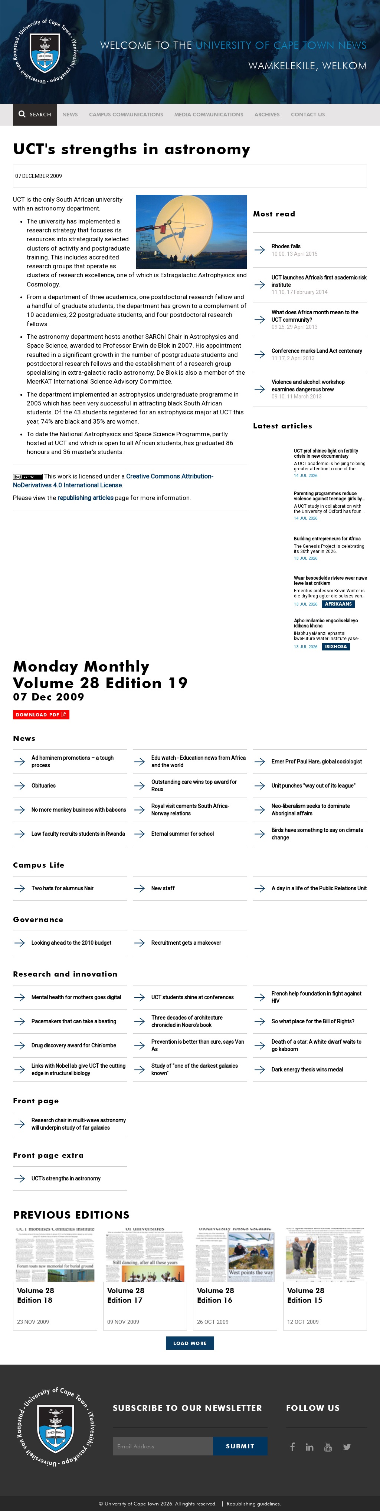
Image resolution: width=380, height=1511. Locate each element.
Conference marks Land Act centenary (317, 351)
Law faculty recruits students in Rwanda (78, 834)
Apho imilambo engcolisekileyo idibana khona (326, 623)
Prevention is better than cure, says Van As (197, 1045)
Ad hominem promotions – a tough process (73, 761)
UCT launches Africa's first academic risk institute (319, 281)
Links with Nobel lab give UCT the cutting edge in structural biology (78, 1069)
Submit (240, 1446)
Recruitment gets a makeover (186, 943)
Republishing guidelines (253, 1504)
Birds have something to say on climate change (317, 834)
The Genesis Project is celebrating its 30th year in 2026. (329, 549)
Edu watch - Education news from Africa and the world (198, 761)
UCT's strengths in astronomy (66, 1179)
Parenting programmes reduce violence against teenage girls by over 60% (328, 496)
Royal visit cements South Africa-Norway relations (190, 809)
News (70, 114)
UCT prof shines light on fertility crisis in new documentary (326, 453)
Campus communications (126, 114)
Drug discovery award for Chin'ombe (74, 1045)
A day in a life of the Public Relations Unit (319, 888)
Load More (190, 1343)
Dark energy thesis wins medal (307, 1070)
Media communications (208, 114)
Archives (267, 114)
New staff (163, 888)
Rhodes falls (286, 246)
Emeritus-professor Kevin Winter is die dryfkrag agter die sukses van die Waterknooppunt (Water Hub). (329, 593)
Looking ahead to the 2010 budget (71, 943)
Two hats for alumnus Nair (63, 888)
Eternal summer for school (182, 834)
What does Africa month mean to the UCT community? (315, 316)
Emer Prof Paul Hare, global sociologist (317, 762)
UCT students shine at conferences (192, 997)
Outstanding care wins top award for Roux (194, 785)
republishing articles (86, 497)
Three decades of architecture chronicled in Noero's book (187, 1021)
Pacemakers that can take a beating (74, 1021)
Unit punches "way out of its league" (314, 786)
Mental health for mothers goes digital (76, 997)
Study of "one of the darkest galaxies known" (194, 1069)
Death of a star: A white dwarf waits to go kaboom (316, 1045)
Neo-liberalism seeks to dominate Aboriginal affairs (311, 809)
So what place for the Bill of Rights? (313, 1021)
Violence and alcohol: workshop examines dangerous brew (308, 385)
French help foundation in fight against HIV (316, 997)
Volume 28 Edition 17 (125, 1295)
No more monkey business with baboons (79, 810)
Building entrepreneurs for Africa (327, 538)
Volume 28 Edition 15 (305, 1295)
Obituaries (44, 786)
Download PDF (41, 715)
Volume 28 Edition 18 (35, 1295)
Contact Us (308, 114)
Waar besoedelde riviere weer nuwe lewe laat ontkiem (330, 581)
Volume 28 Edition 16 (215, 1295)
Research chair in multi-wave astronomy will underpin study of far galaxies (79, 1124)
